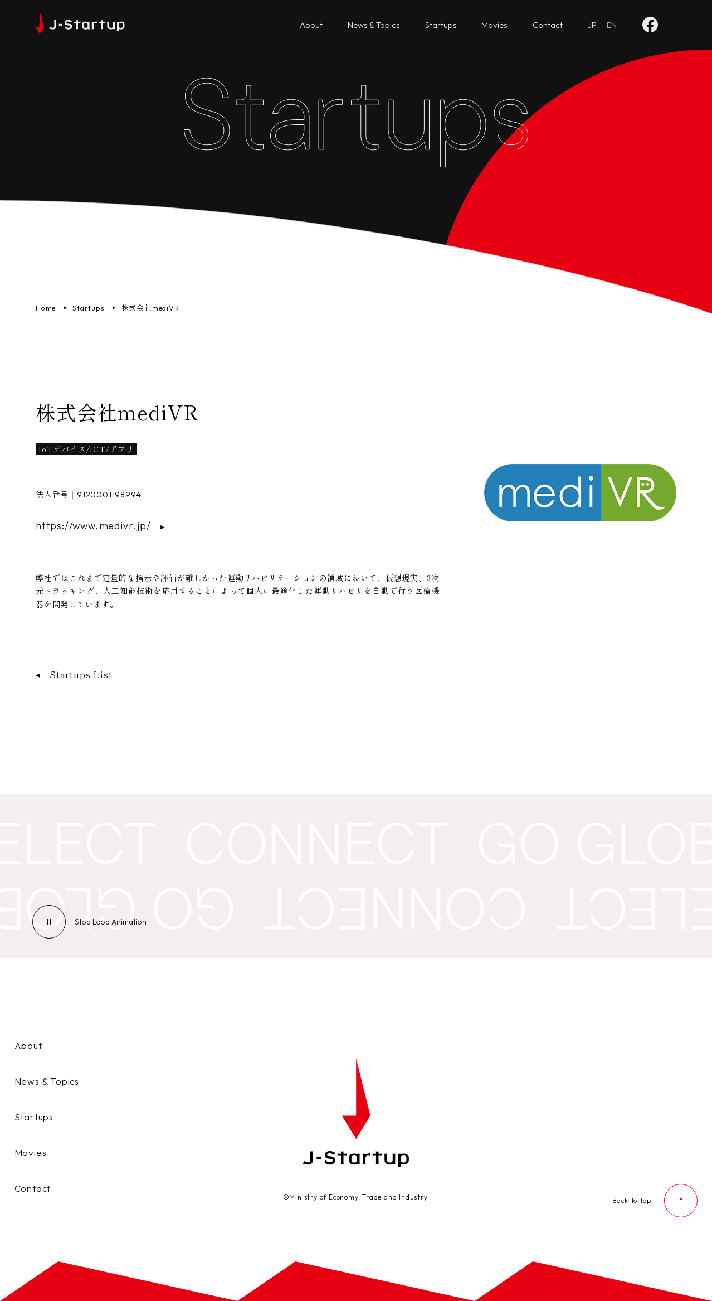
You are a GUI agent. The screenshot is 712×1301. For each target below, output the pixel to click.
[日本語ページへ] (592, 25)
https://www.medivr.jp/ (100, 525)
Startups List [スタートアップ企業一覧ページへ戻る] (74, 674)
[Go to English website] (612, 25)
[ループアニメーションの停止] (110, 922)
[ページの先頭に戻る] (655, 1200)
